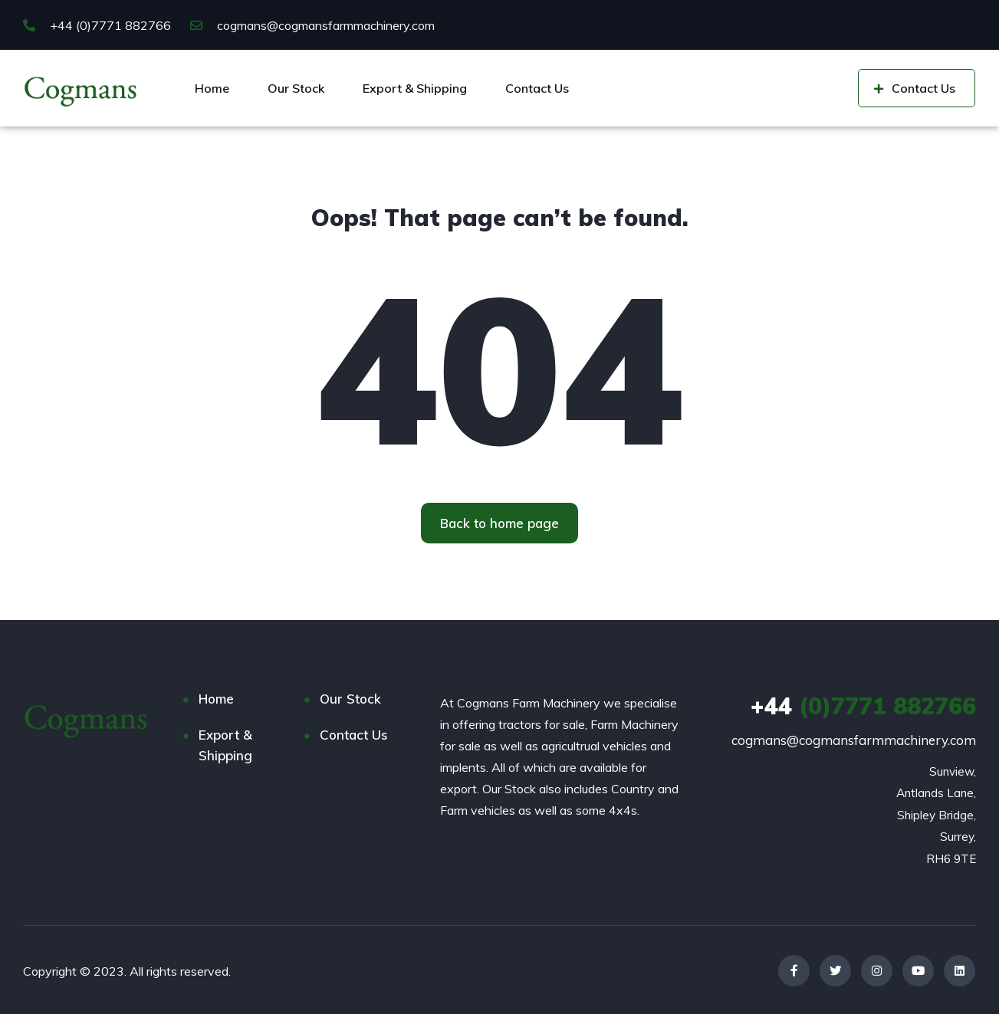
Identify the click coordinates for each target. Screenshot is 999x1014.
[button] (499, 523)
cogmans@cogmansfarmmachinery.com (312, 25)
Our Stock (296, 88)
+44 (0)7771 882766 (97, 25)
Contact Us (537, 88)
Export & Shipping (415, 88)
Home (212, 88)
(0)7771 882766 (863, 705)
